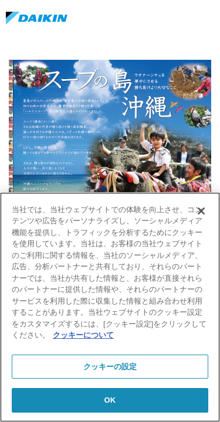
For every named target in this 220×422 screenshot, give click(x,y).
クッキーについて (83, 335)
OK (110, 400)
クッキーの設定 (110, 366)
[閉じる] (201, 211)
